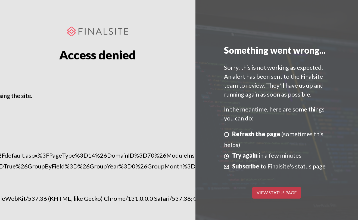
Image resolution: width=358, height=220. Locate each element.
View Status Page (277, 192)
